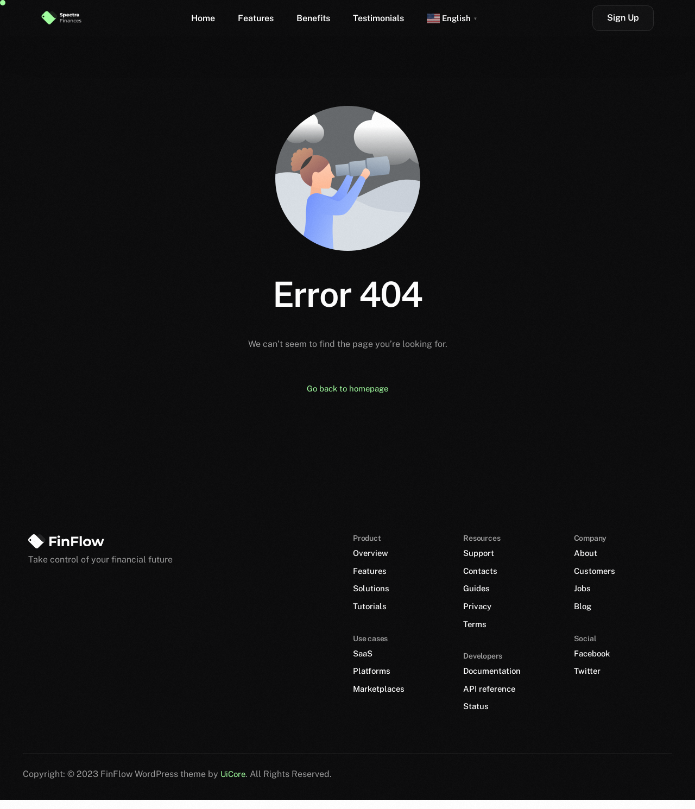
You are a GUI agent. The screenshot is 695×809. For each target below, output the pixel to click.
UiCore (234, 783)
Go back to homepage (347, 389)
